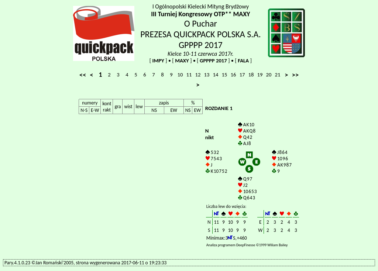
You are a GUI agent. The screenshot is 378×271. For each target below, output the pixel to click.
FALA (243, 60)
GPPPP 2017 (213, 60)
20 (269, 74)
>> (295, 75)
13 (207, 74)
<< (82, 75)
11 (189, 74)
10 (180, 74)
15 (224, 74)
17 (242, 74)
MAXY (182, 60)
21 (278, 74)
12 (198, 74)
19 (260, 74)
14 (216, 74)
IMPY (158, 60)
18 (251, 74)
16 (233, 74)
